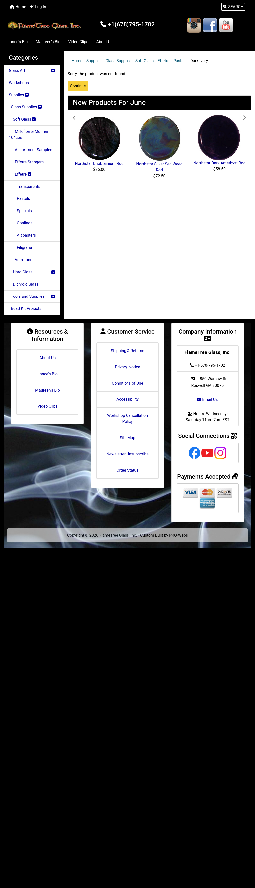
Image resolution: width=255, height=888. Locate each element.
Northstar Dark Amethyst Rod (219, 163)
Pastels (180, 60)
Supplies (94, 60)
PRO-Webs (178, 535)
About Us (104, 41)
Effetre (163, 60)
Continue (78, 86)
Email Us (207, 399)
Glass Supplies (118, 60)
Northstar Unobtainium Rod (99, 163)
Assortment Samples (30, 149)
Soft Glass (144, 60)
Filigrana (20, 247)
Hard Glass (32, 272)
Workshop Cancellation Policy (127, 418)
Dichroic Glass (23, 284)
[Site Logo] (45, 25)
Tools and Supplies (32, 296)
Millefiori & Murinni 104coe (28, 134)
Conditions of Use (127, 383)
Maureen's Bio (48, 41)
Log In (38, 6)
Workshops (19, 82)
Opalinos (20, 223)
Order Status (128, 470)
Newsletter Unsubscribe (127, 454)
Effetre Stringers (26, 162)
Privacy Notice (127, 367)
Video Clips (78, 41)
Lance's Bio (18, 41)
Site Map (127, 437)
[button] (233, 7)
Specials (20, 210)
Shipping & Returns (127, 350)
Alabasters (22, 235)
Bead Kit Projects (25, 308)
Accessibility (127, 399)
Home (18, 6)
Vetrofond (20, 259)
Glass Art (32, 70)
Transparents (24, 186)
